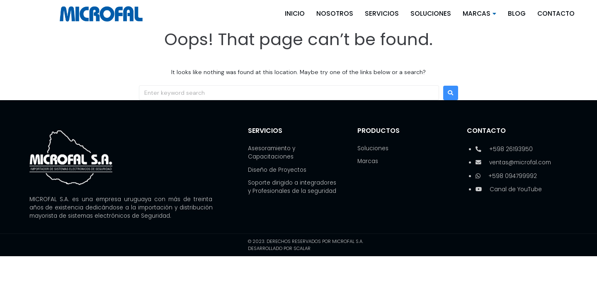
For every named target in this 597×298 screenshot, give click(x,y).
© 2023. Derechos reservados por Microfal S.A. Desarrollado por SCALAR (305, 245)
